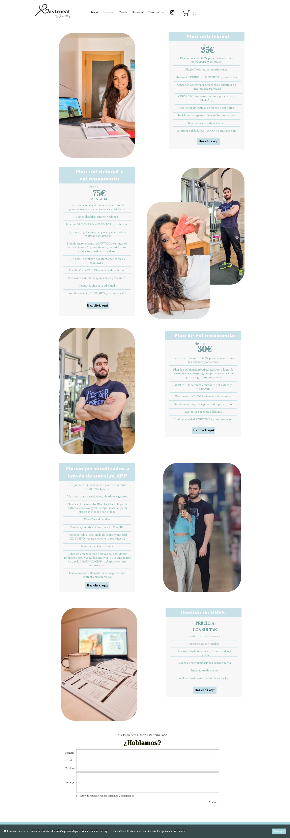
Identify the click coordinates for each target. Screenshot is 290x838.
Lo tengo (279, 831)
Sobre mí (138, 12)
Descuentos (156, 12)
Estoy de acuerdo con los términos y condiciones (105, 795)
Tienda (123, 12)
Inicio (94, 12)
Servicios (108, 12)
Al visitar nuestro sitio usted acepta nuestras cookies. (156, 831)
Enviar (213, 802)
